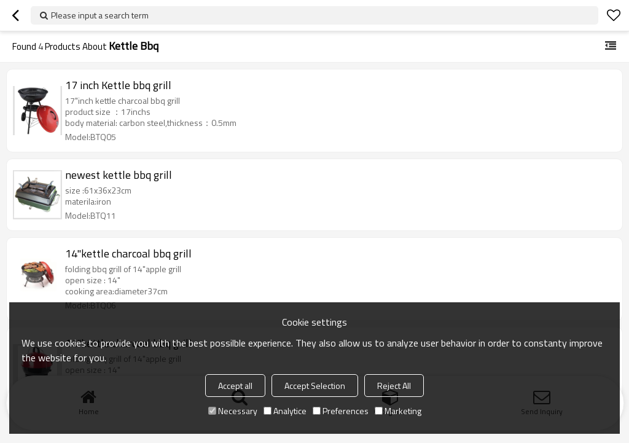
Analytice (285, 410)
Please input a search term (100, 15)
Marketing (398, 410)
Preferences (341, 410)
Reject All (394, 385)
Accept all (235, 385)
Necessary (232, 410)
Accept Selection (314, 385)
